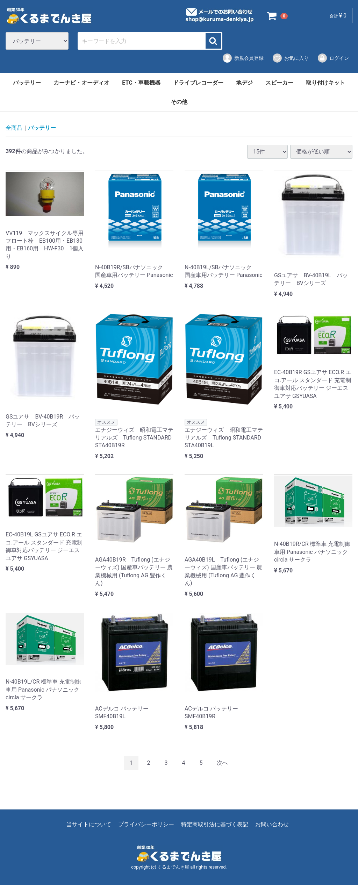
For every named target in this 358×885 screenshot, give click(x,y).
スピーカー (279, 82)
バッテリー (27, 82)
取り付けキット (325, 82)
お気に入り (290, 58)
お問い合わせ (272, 824)
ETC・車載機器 (141, 82)
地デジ (244, 82)
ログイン (333, 58)
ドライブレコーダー (198, 82)
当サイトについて (88, 824)
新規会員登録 (243, 58)
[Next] (222, 763)
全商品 (14, 128)
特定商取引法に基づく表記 (214, 824)
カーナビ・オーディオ (81, 82)
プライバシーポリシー (146, 824)
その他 (179, 102)
